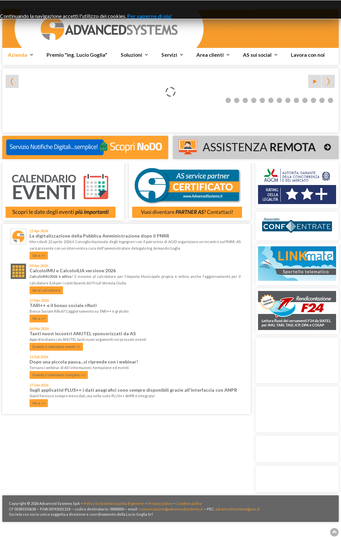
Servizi (169, 55)
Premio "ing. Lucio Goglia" (77, 55)
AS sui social (257, 55)
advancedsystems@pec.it (237, 509)
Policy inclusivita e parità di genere (114, 503)
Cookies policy (189, 503)
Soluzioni (131, 55)
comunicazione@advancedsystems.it (171, 509)
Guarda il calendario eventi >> (56, 347)
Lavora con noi (308, 55)
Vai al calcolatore (46, 290)
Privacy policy (160, 503)
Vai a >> (38, 256)
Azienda (17, 55)
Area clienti (210, 55)
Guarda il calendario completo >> (58, 375)
